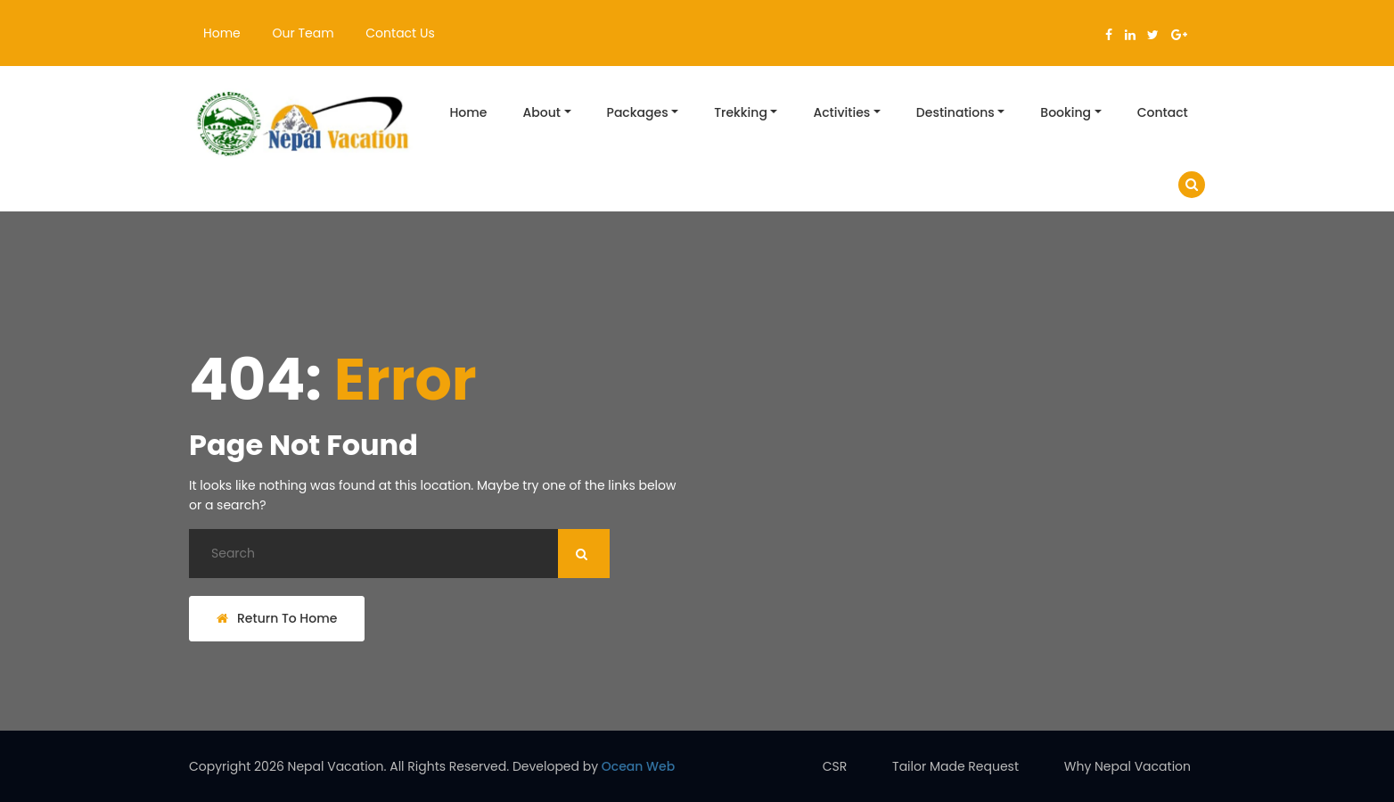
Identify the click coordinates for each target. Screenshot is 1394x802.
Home (222, 33)
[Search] (399, 553)
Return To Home (277, 618)
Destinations (955, 112)
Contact (1162, 112)
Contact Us (399, 33)
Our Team (303, 33)
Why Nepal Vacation (1127, 766)
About (542, 112)
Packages (637, 112)
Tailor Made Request (955, 766)
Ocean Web (638, 766)
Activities (841, 112)
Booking (1065, 112)
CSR (835, 766)
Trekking (740, 112)
